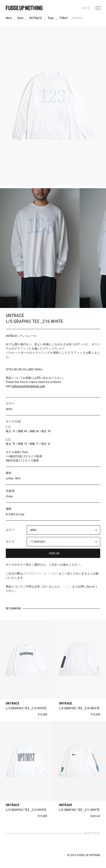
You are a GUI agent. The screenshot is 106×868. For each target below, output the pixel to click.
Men (9, 18)
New (20, 18)
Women (77, 18)
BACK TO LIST (92, 833)
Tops (51, 18)
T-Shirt (63, 18)
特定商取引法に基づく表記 (41, 573)
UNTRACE (35, 18)
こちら (67, 586)
